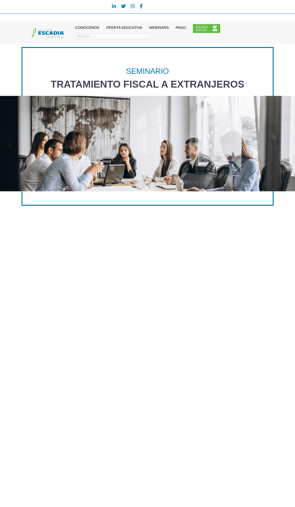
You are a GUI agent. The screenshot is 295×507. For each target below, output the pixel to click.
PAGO (181, 27)
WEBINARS (159, 27)
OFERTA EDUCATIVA (124, 27)
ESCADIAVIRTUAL (206, 29)
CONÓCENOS (87, 27)
